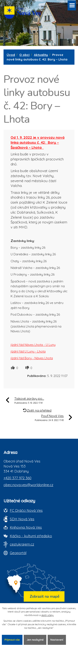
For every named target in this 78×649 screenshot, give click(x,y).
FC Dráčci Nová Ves (26, 510)
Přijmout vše (12, 639)
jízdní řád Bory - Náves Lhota (32, 358)
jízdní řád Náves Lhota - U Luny (33, 345)
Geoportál (18, 553)
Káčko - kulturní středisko (31, 536)
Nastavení (56, 639)
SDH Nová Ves (22, 519)
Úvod (11, 55)
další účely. (47, 615)
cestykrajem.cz (22, 544)
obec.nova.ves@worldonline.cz (28, 485)
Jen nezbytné (35, 639)
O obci (24, 55)
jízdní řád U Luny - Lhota (28, 351)
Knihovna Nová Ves (26, 527)
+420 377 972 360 (17, 478)
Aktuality (41, 55)
